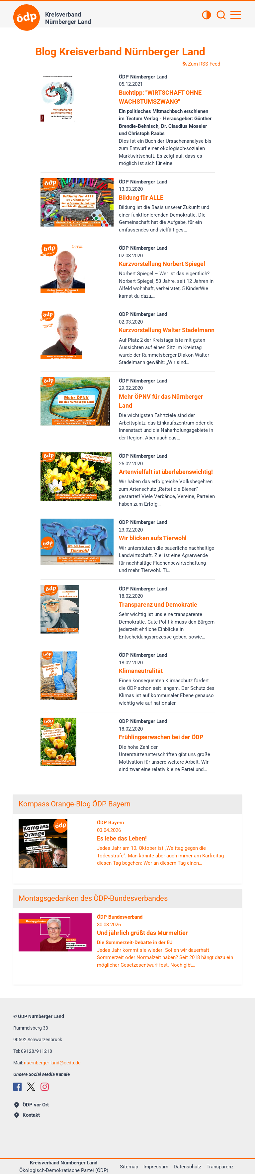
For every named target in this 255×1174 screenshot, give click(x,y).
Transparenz (220, 1167)
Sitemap (129, 1167)
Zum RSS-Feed (201, 64)
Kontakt (27, 1115)
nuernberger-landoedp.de (52, 1062)
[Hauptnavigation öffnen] (236, 15)
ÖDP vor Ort (31, 1105)
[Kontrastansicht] (206, 15)
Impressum (155, 1167)
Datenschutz (187, 1167)
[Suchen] (221, 15)
